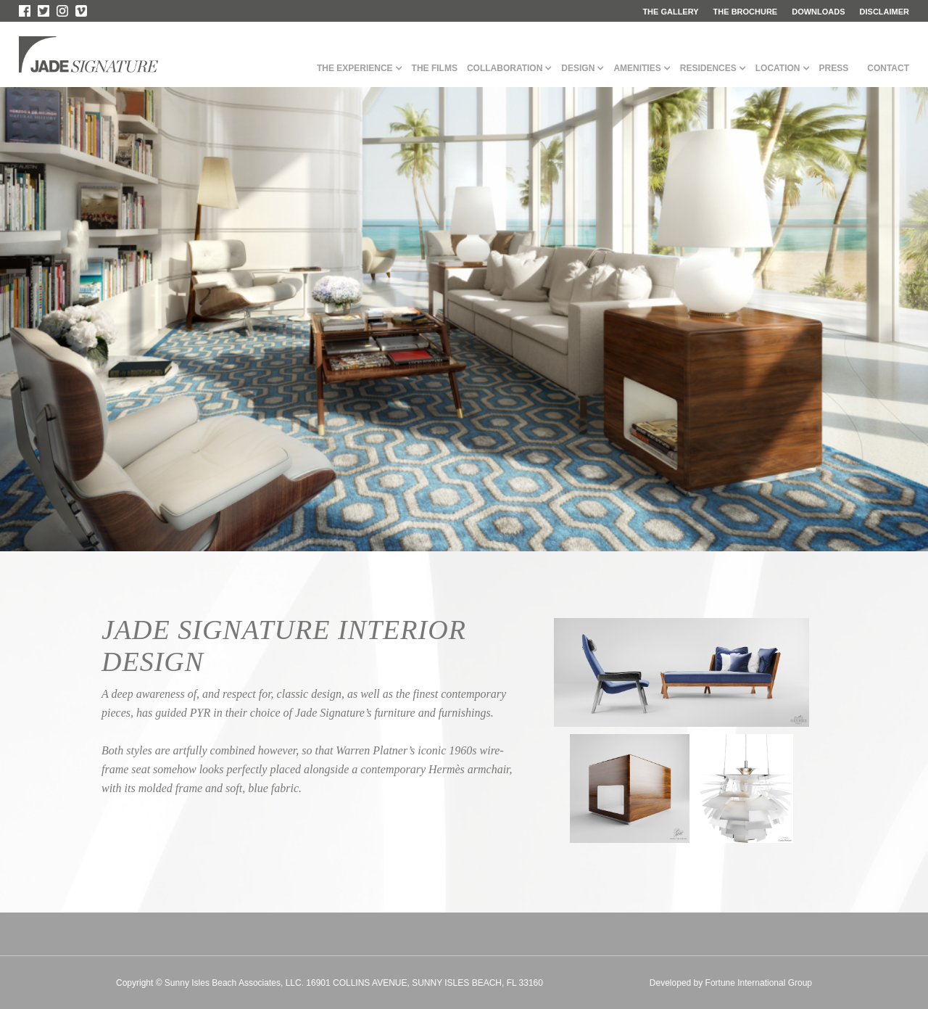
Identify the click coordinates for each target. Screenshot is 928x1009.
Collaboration (504, 68)
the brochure (745, 11)
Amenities (636, 68)
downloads (818, 11)
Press (834, 68)
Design (577, 68)
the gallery (670, 11)
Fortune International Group (758, 983)
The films (434, 68)
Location (777, 68)
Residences (708, 68)
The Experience (355, 68)
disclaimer (884, 11)
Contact (888, 68)
